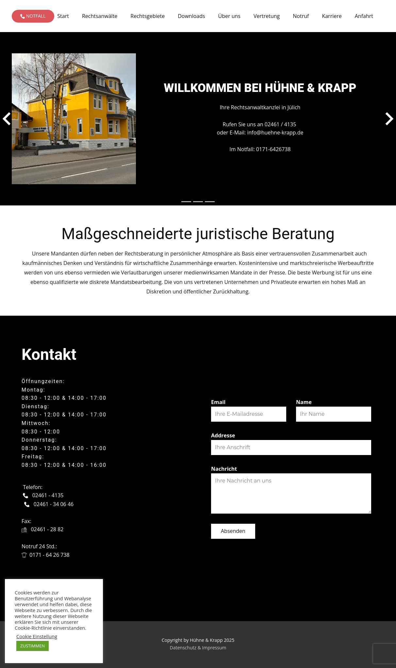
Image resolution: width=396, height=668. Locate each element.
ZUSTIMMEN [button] (32, 646)
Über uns (229, 16)
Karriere (331, 16)
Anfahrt (364, 16)
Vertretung (267, 16)
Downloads (191, 16)
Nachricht (224, 468)
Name (304, 402)
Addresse (223, 435)
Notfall (32, 16)
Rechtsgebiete (147, 16)
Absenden (233, 531)
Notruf (301, 16)
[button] (6, 118)
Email (218, 402)
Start (63, 16)
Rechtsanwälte (99, 16)
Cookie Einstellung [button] (36, 636)
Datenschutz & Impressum (198, 647)
